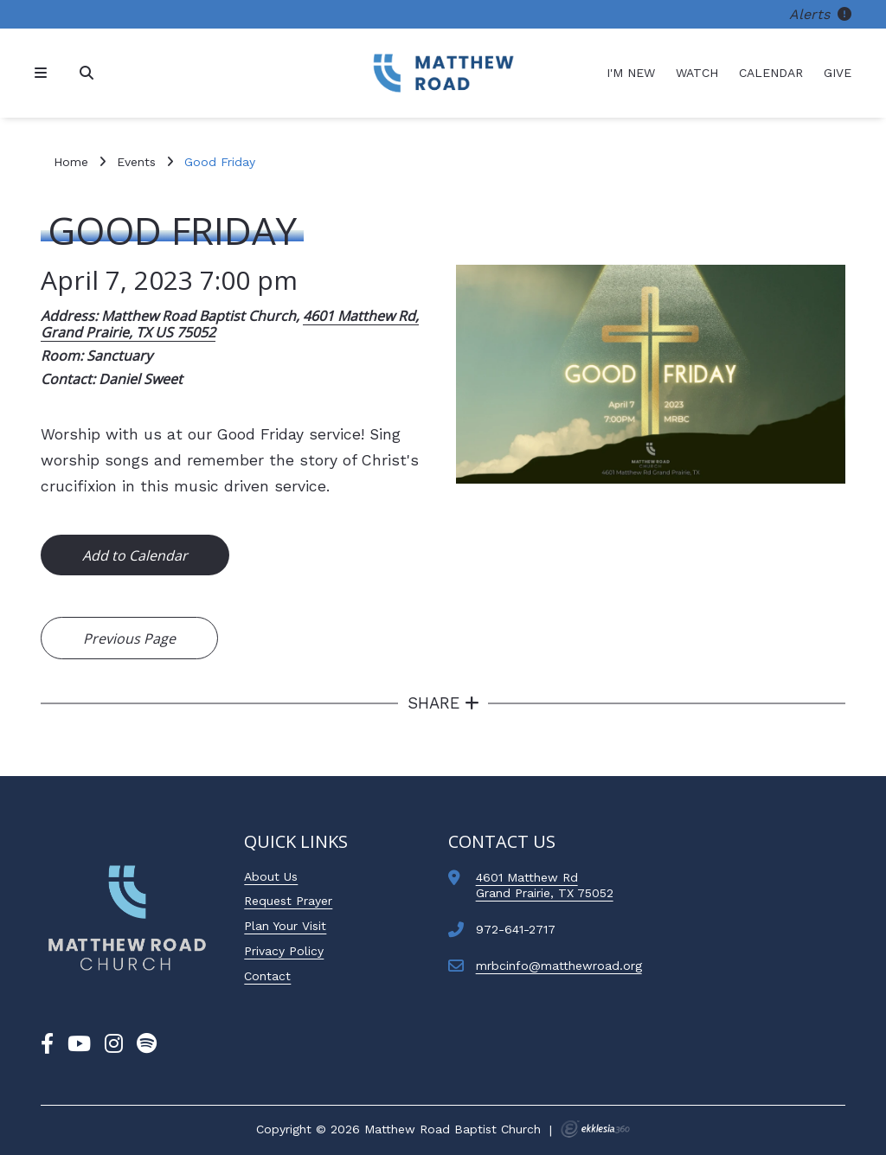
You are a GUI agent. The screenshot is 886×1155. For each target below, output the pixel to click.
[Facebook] (47, 1044)
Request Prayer (288, 901)
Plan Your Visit (285, 926)
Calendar (771, 73)
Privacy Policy (284, 951)
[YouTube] (79, 1044)
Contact (267, 976)
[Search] (88, 73)
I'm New (631, 73)
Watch (697, 73)
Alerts (820, 14)
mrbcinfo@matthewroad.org (559, 965)
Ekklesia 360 (595, 1129)
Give (837, 73)
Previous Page (129, 638)
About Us (271, 876)
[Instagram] (114, 1044)
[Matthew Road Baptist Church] (443, 73)
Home (71, 162)
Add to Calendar (135, 555)
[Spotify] (147, 1044)
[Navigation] (43, 73)
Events (136, 162)
